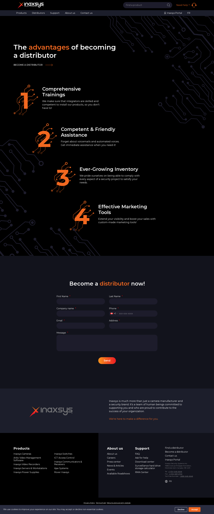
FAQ (137, 454)
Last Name (116, 296)
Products (21, 13)
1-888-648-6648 (186, 476)
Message (62, 332)
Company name (66, 308)
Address (114, 320)
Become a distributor (28, 65)
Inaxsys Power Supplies (26, 472)
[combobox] (113, 313)
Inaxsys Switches (63, 454)
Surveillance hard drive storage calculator (147, 467)
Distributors (38, 13)
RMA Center (141, 472)
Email (61, 320)
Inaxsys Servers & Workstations (30, 468)
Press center (114, 461)
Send (107, 360)
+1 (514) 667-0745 (175, 474)
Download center (144, 461)
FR (188, 13)
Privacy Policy (89, 503)
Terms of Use (101, 503)
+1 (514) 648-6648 (175, 472)
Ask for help (141, 458)
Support (55, 13)
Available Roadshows (118, 473)
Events (111, 469)
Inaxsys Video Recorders (27, 464)
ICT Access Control (64, 458)
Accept (194, 509)
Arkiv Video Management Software (27, 459)
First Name (63, 296)
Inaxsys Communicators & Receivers (68, 463)
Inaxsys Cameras (22, 454)
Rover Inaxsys (61, 472)
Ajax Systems (61, 468)
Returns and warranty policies (118, 503)
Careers (111, 458)
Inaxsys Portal (173, 13)
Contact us (86, 13)
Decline (181, 509)
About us (70, 13)
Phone (114, 308)
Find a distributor (174, 448)
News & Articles (115, 465)
